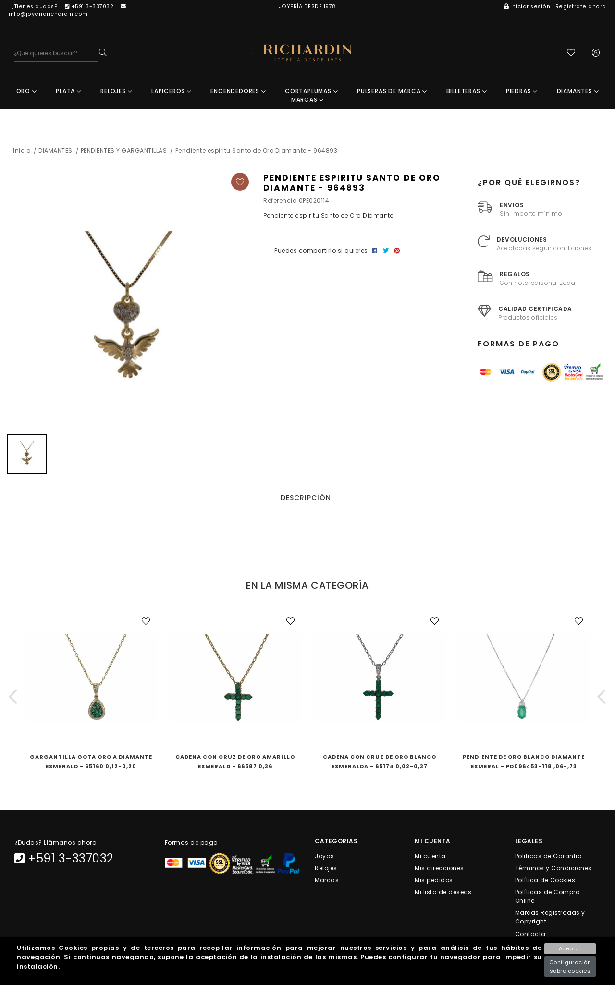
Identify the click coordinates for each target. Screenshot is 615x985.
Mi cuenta (430, 858)
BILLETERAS (466, 94)
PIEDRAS (522, 94)
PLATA (69, 94)
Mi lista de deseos (443, 895)
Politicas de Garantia (548, 858)
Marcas (327, 882)
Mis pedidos (434, 882)
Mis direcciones (439, 870)
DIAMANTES (578, 94)
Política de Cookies (545, 882)
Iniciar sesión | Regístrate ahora (555, 6)
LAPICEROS (171, 94)
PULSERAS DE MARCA (392, 94)
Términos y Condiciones (553, 870)
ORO (26, 94)
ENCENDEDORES (238, 94)
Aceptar (570, 948)
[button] (13, 698)
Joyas (324, 858)
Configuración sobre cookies (570, 966)
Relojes (326, 870)
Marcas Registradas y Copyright (550, 919)
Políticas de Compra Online (547, 899)
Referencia (280, 203)
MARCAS (307, 102)
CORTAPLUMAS (311, 94)
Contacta (530, 936)
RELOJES (116, 94)
